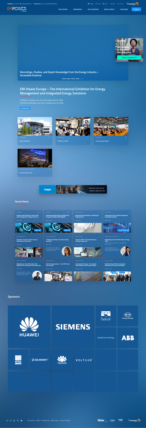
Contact (38, 420)
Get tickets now (25, 108)
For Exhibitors (93, 9)
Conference (77, 9)
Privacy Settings (65, 420)
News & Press (109, 9)
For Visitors (63, 9)
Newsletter (45, 420)
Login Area (124, 9)
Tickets (136, 9)
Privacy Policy (54, 420)
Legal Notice (31, 420)
